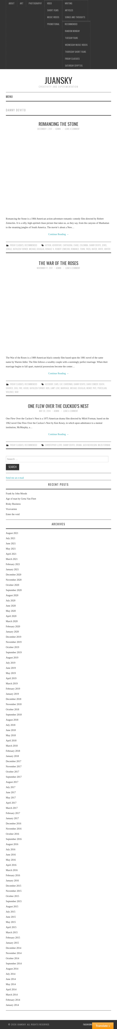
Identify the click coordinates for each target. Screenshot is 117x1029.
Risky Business (13, 504)
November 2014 (14, 953)
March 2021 (12, 559)
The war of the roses (58, 263)
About (12, 3)
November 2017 (14, 766)
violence (10, 392)
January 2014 (12, 1005)
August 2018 (12, 720)
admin (58, 129)
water (94, 249)
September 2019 (14, 652)
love (58, 388)
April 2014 (11, 989)
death (101, 384)
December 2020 (13, 574)
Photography (35, 3)
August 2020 (12, 595)
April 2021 (11, 554)
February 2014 (13, 1000)
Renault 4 (49, 249)
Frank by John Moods (16, 493)
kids (47, 388)
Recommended (71, 24)
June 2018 (11, 730)
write (100, 249)
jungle (9, 249)
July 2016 (10, 849)
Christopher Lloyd (53, 445)
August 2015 (12, 906)
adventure (57, 245)
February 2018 (13, 751)
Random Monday (72, 31)
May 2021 (11, 548)
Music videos (53, 17)
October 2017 (12, 771)
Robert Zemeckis (62, 249)
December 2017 (13, 761)
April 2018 (11, 740)
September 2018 (14, 714)
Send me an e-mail (15, 478)
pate (94, 388)
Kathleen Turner (20, 249)
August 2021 (12, 533)
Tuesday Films (71, 38)
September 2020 (14, 590)
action (48, 245)
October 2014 (12, 958)
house (26, 388)
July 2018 (10, 725)
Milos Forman (104, 445)
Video (49, 3)
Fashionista (89, 1024)
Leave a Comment (72, 129)
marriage (65, 388)
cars (56, 384)
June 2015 (11, 917)
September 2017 (14, 777)
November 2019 (14, 642)
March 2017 (12, 808)
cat (60, 384)
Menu (9, 96)
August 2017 (12, 782)
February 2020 (13, 626)
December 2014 (13, 948)
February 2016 (13, 875)
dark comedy (92, 384)
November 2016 (14, 828)
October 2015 (12, 896)
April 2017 (11, 803)
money (89, 388)
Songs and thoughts (75, 17)
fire (20, 388)
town (82, 249)
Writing (68, 3)
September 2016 (14, 839)
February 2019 (13, 688)
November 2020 (14, 580)
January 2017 (12, 818)
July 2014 (10, 974)
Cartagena (67, 245)
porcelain (102, 388)
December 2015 (13, 885)
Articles (69, 10)
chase (76, 245)
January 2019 (12, 694)
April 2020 (11, 616)
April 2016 (11, 865)
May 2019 (11, 673)
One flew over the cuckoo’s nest (58, 406)
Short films (53, 10)
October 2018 (12, 709)
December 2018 (13, 699)
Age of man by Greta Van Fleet (21, 498)
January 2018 (12, 756)
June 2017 (11, 792)
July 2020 (10, 600)
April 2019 (11, 678)
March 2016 (12, 870)
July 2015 (10, 911)
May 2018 (11, 735)
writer (107, 249)
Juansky (58, 80)
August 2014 (12, 968)
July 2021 (10, 538)
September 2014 (14, 963)
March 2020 (12, 621)
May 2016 (11, 860)
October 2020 (12, 585)
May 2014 (11, 984)
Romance (75, 249)
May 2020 (11, 611)
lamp (52, 388)
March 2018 (12, 745)
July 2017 (10, 787)
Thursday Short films (75, 51)
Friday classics (72, 58)
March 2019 (12, 683)
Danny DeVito (95, 245)
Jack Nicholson (90, 445)
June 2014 (11, 979)
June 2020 (11, 605)
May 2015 (11, 922)
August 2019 (12, 657)
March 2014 (12, 994)
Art (21, 3)
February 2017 (13, 813)
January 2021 (12, 569)
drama (79, 445)
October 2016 (12, 834)
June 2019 (11, 668)
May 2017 (11, 797)
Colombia (84, 245)
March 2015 (12, 932)
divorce (9, 388)
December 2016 (13, 823)
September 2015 (14, 901)
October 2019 (12, 647)
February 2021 (13, 564)
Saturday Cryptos (74, 65)
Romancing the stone (58, 123)
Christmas (68, 384)
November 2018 (14, 704)
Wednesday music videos (76, 44)
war (16, 392)
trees (88, 249)
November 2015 (14, 891)
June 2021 (11, 543)
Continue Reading (58, 234)
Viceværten (11, 509)
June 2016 (11, 854)
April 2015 (11, 927)
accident (49, 384)
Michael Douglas (36, 249)
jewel (104, 245)
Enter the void (13, 514)
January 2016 (12, 880)
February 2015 (13, 937)
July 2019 (10, 663)
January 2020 (12, 631)
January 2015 (12, 943)
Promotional (53, 24)
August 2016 (12, 844)
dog (16, 388)
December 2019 (13, 637)
